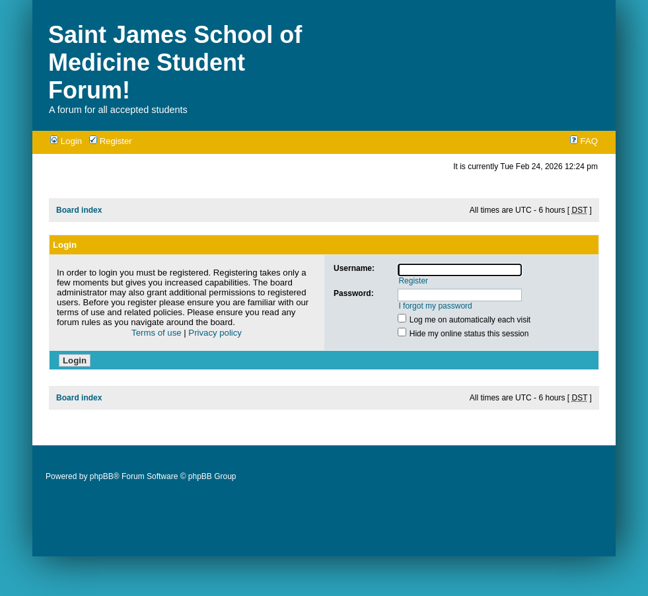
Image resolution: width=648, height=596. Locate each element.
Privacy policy (215, 333)
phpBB (102, 476)
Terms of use (156, 333)
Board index (79, 210)
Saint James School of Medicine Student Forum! (175, 62)
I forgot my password (435, 306)
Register (110, 141)
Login (66, 141)
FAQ (584, 141)
